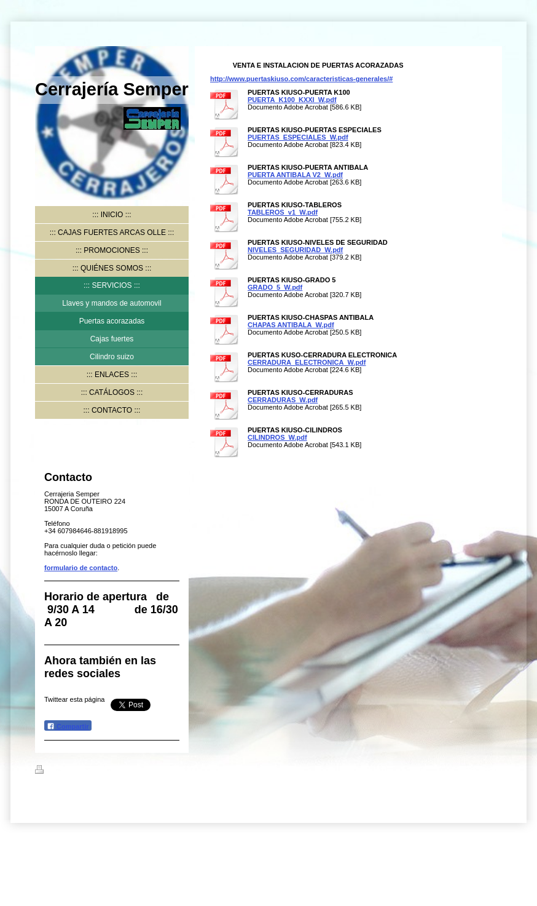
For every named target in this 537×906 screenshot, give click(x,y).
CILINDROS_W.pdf (277, 437)
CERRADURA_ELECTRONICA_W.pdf (307, 362)
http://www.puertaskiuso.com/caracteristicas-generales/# (301, 78)
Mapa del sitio (145, 771)
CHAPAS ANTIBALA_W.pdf (291, 324)
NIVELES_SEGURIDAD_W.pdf (295, 249)
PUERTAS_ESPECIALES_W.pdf (298, 137)
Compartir (68, 726)
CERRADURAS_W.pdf (283, 399)
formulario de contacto (80, 567)
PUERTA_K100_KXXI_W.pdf (292, 99)
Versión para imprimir (77, 771)
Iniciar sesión (480, 769)
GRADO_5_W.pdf (275, 287)
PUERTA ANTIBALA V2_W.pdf (295, 174)
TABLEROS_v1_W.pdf (283, 212)
